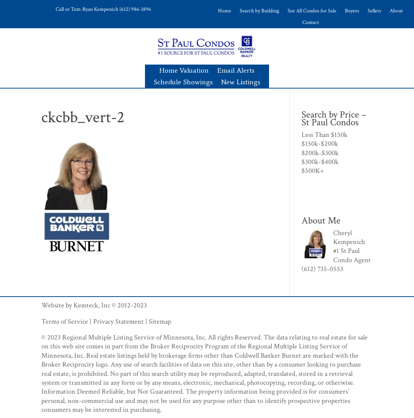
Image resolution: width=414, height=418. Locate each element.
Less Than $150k (325, 134)
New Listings (240, 82)
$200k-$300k (320, 152)
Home (224, 11)
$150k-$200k (320, 143)
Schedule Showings (183, 82)
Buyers (352, 11)
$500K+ (313, 170)
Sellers (374, 11)
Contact (310, 23)
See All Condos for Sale (312, 11)
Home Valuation (184, 71)
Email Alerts (235, 71)
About (396, 11)
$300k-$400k (320, 161)
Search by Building (259, 11)
